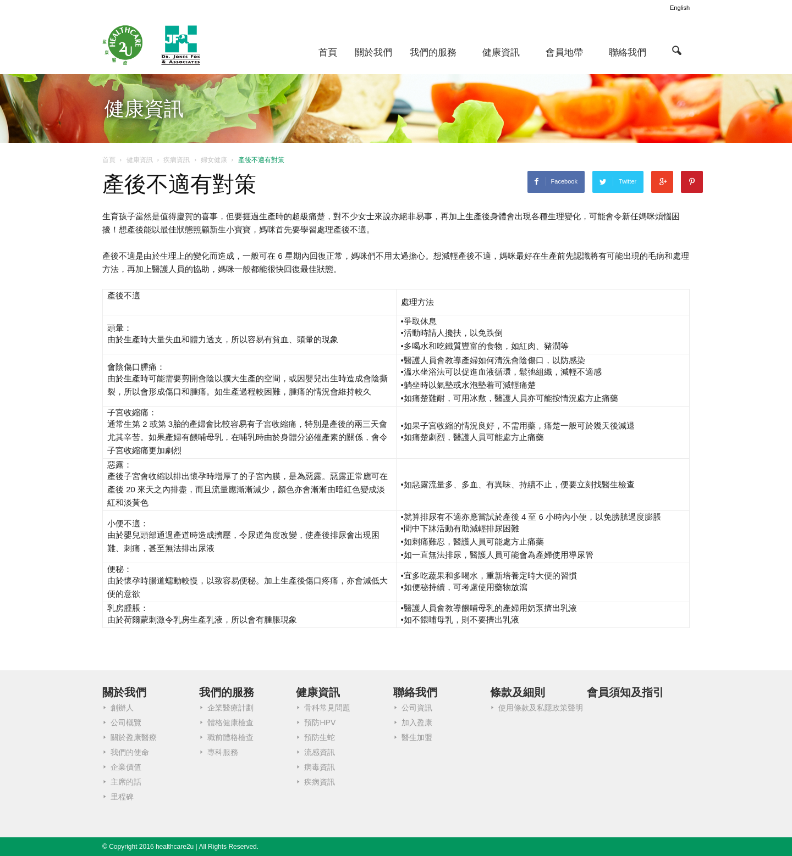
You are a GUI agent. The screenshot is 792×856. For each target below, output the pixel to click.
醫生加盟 (417, 737)
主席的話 (126, 781)
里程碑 (122, 796)
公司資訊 (417, 707)
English (680, 7)
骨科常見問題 (327, 707)
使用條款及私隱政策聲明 (540, 707)
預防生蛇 (319, 737)
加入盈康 (417, 722)
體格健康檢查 (230, 722)
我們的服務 (433, 52)
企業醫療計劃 (230, 707)
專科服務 (222, 752)
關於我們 (373, 52)
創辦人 (122, 707)
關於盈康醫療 (134, 737)
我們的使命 (130, 752)
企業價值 (126, 767)
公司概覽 (126, 722)
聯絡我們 (627, 52)
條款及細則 (517, 692)
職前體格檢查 (230, 737)
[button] (676, 50)
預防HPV (320, 722)
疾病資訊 (319, 781)
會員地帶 (564, 52)
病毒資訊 (319, 767)
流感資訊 (319, 752)
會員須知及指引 (625, 692)
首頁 (327, 52)
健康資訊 (501, 52)
